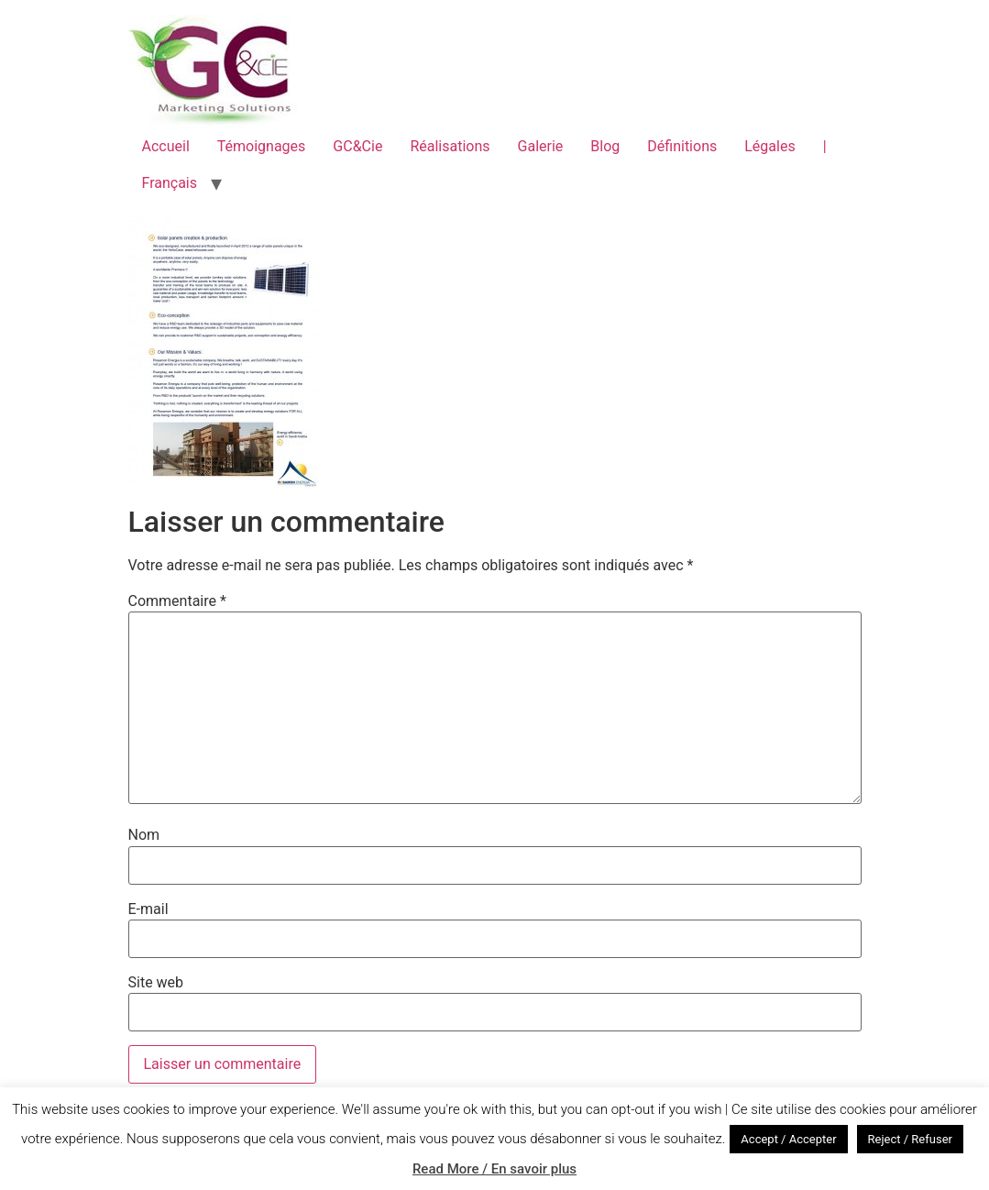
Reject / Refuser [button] (910, 1139)
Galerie (541, 146)
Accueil (166, 146)
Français (170, 183)
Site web (156, 982)
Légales (769, 146)
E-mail (148, 909)
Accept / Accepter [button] (788, 1139)
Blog (605, 146)
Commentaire (177, 601)
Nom (144, 835)
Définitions (682, 146)
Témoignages (261, 146)
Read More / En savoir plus (494, 1169)
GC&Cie (357, 146)
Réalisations (449, 146)
